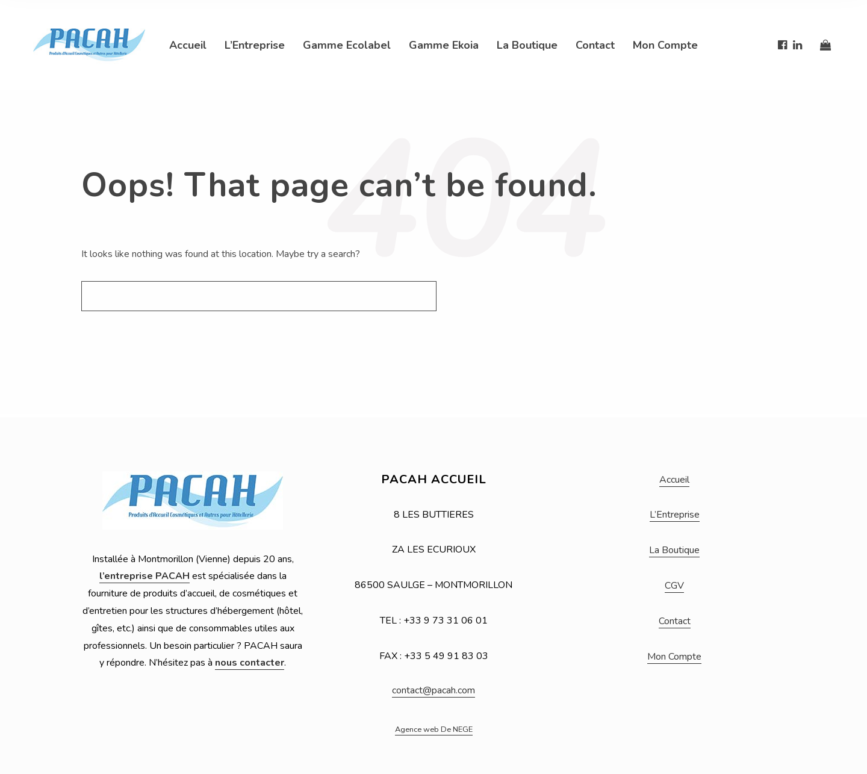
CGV (674, 585)
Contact (595, 45)
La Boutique (527, 45)
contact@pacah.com (433, 690)
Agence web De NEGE (434, 729)
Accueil (188, 45)
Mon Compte (665, 45)
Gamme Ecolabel (347, 45)
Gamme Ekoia (444, 45)
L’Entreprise (255, 45)
